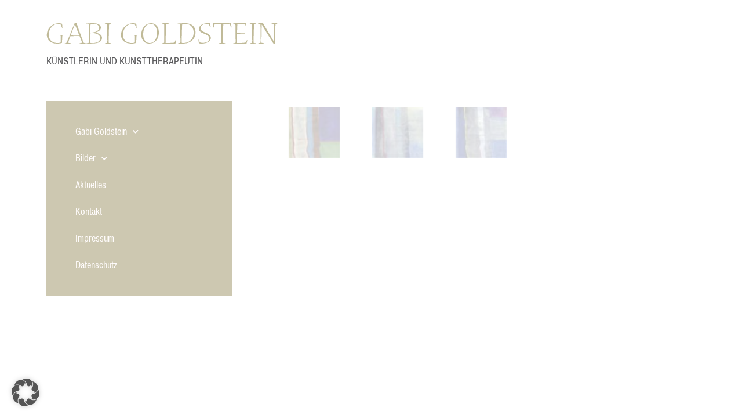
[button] (25, 392)
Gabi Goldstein (107, 131)
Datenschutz (96, 265)
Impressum (94, 238)
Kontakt (88, 212)
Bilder (91, 158)
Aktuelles (90, 185)
